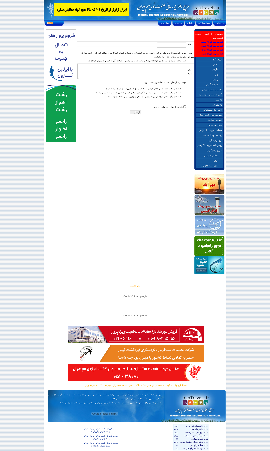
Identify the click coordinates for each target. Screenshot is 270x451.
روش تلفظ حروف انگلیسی (209, 145)
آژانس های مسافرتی (212, 110)
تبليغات (190, 23)
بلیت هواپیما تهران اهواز (213, 49)
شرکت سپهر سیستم (132, 402)
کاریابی (218, 99)
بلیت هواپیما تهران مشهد (212, 42)
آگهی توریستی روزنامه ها (210, 94)
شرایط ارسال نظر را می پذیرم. (168, 107)
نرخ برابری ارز (215, 140)
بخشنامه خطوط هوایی (212, 89)
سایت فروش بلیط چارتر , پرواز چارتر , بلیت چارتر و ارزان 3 (100, 444)
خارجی (215, 69)
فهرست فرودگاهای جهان (210, 115)
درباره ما (178, 23)
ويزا (216, 74)
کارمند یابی (217, 104)
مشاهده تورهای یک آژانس (210, 130)
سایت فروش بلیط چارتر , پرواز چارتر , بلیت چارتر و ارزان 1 (100, 430)
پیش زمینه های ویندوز (208, 165)
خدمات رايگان (204, 23)
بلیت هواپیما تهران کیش (212, 46)
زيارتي (215, 79)
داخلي (215, 64)
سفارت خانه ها (215, 125)
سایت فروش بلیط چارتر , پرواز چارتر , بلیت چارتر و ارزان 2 (100, 437)
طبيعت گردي (212, 84)
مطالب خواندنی (211, 155)
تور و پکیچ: (217, 59)
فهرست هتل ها (215, 120)
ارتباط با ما (165, 23)
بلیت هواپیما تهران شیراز (212, 53)
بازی (216, 160)
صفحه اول (220, 23)
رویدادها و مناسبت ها (212, 135)
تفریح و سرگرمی (214, 150)
